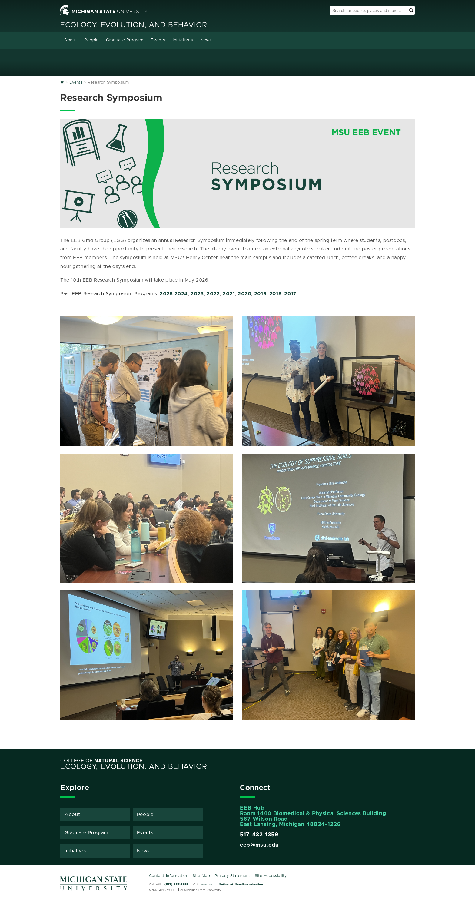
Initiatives (183, 40)
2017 (290, 293)
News (206, 40)
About (70, 40)
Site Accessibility (271, 876)
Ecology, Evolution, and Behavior (133, 25)
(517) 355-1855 (176, 884)
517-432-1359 (259, 835)
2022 (213, 293)
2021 (229, 293)
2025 (166, 293)
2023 (197, 293)
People (91, 40)
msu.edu (207, 884)
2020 (244, 293)
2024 (181, 293)
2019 (260, 293)
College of (101, 760)
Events (158, 40)
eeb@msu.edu (259, 845)
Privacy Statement (232, 876)
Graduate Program (124, 40)
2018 (275, 293)
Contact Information (168, 876)
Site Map (201, 876)
